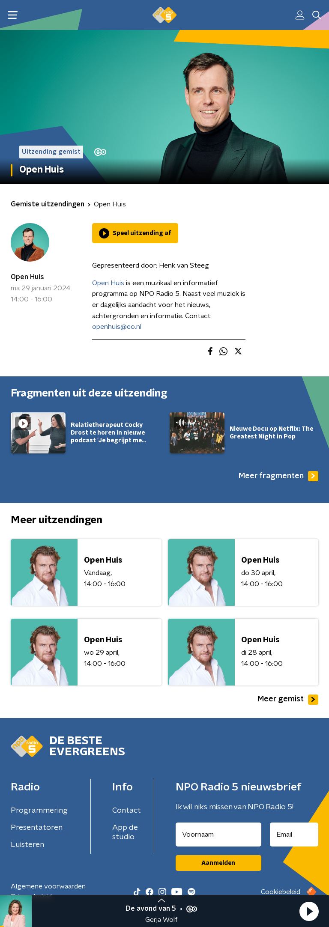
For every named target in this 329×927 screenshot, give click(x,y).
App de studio (125, 832)
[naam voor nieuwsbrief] (218, 835)
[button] (309, 911)
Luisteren (27, 845)
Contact (126, 810)
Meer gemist (287, 700)
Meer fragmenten (278, 476)
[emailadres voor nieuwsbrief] (294, 835)
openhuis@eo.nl (116, 326)
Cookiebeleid (280, 891)
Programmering (39, 810)
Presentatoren (37, 828)
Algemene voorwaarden (48, 886)
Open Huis (27, 277)
